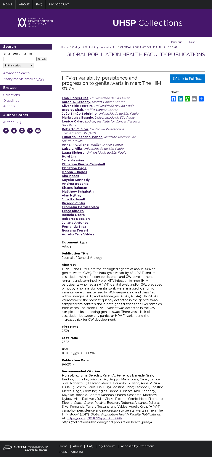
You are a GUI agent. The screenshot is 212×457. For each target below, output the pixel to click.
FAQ (90, 446)
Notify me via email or (23, 79)
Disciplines (11, 101)
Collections (11, 95)
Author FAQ (12, 122)
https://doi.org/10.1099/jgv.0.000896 (94, 418)
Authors (9, 106)
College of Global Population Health (94, 47)
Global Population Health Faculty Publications (135, 54)
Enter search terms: (18, 53)
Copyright (77, 451)
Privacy (63, 451)
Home (65, 47)
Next (192, 41)
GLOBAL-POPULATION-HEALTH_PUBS (145, 47)
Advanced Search (16, 73)
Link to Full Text (187, 78)
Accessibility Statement (137, 446)
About (77, 446)
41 (175, 47)
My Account (107, 446)
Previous (176, 41)
